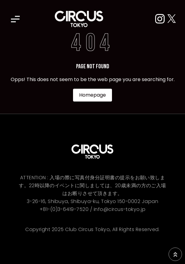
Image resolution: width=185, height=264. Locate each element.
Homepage (92, 94)
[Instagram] (161, 19)
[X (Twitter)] (171, 19)
